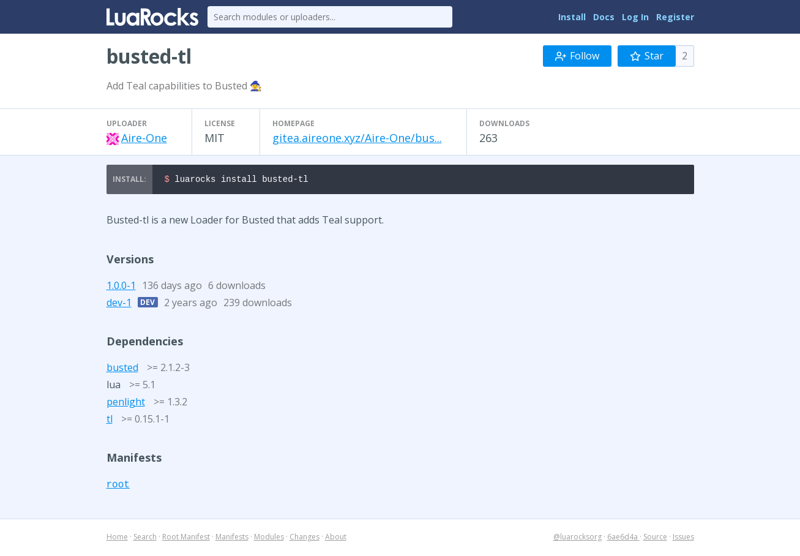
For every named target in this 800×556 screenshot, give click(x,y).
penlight (126, 403)
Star (647, 55)
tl (110, 420)
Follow (577, 55)
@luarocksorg (577, 538)
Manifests (232, 538)
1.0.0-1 (121, 287)
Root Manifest (186, 538)
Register (675, 17)
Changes (305, 538)
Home (117, 538)
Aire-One (144, 137)
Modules (269, 538)
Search (145, 538)
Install (572, 17)
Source (655, 538)
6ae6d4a (623, 538)
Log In (635, 17)
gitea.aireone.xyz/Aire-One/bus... (357, 137)
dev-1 (119, 304)
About (335, 538)
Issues (683, 538)
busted (122, 369)
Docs (604, 17)
